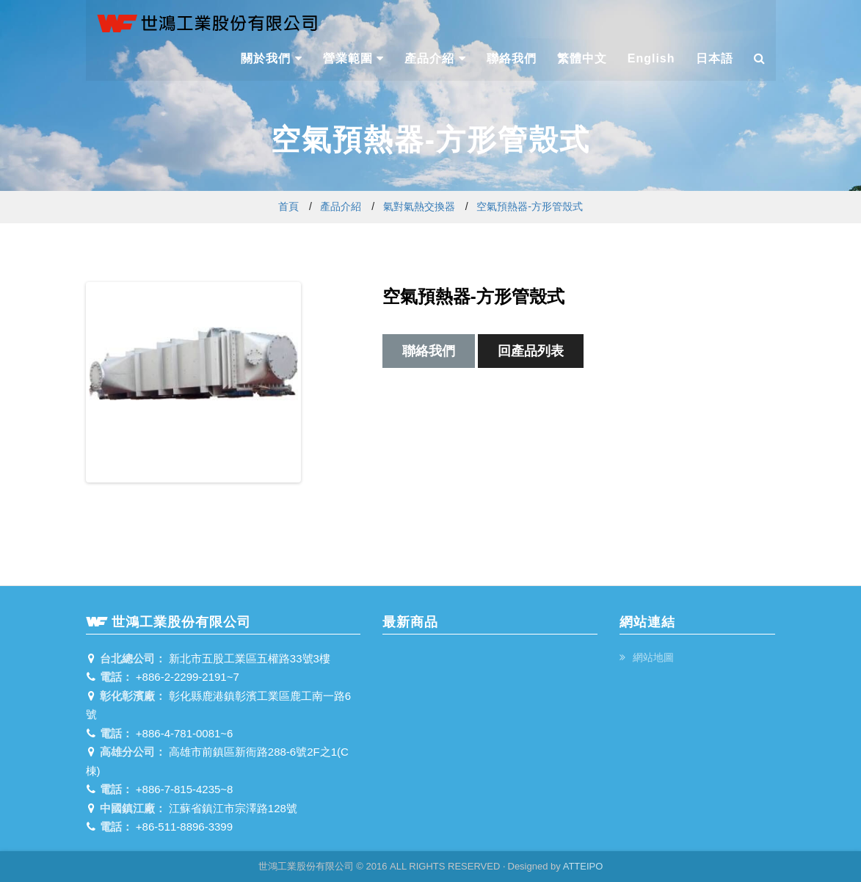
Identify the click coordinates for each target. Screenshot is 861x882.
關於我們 (271, 58)
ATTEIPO (583, 866)
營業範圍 (353, 58)
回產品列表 (531, 351)
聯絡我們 (512, 58)
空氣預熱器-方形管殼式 (529, 206)
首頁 (288, 206)
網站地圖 (652, 657)
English (651, 58)
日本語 (714, 58)
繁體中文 (582, 58)
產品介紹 (434, 58)
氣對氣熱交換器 (419, 206)
